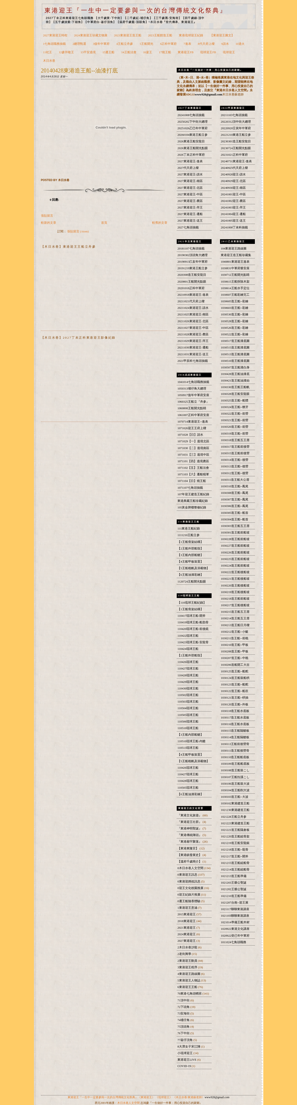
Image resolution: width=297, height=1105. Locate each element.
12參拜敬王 (66, 52)
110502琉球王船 (187, 695)
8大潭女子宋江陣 (189, 1046)
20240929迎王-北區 (233, 181)
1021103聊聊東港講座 (235, 915)
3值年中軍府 (101, 43)
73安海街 (183, 1013)
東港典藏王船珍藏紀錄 (192, 501)
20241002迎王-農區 (233, 201)
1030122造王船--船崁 (234, 691)
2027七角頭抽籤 (187, 227)
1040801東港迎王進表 (235, 261)
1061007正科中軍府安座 (193, 415)
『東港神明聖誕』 (189, 828)
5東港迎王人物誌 (189, 980)
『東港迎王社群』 (189, 822)
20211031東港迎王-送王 (193, 354)
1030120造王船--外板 (234, 704)
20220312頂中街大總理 (236, 121)
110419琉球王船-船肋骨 (193, 622)
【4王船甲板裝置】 (190, 561)
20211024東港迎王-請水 (193, 308)
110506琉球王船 (187, 721)
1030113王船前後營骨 (235, 744)
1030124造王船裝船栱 (235, 678)
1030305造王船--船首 (234, 513)
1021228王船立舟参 (233, 816)
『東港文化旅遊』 (189, 815)
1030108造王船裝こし (235, 770)
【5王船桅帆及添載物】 (193, 568)
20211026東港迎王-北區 (193, 321)
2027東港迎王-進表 (190, 161)
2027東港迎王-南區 (190, 181)
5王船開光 (146, 43)
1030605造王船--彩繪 (234, 301)
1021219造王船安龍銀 (235, 843)
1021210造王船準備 (233, 896)
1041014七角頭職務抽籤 (193, 382)
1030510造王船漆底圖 (235, 361)
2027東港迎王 (186, 940)
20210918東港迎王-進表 (193, 294)
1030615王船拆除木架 (235, 281)
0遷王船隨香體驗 (189, 901)
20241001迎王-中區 (233, 194)
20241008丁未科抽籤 (234, 227)
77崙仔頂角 (185, 1040)
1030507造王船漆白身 (235, 367)
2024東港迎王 (186, 934)
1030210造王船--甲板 (234, 645)
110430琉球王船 (187, 688)
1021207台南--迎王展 (234, 902)
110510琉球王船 (187, 728)
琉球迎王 (229, 52)
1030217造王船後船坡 (235, 605)
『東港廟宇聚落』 (189, 841)
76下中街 (183, 1033)
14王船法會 (128, 52)
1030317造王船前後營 (235, 446)
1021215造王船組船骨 (235, 863)
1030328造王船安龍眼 (235, 394)
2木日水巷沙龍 (187, 947)
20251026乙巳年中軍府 (192, 128)
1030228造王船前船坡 (235, 539)
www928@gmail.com (208, 94)
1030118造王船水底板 (235, 711)
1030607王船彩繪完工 (235, 294)
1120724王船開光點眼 (191, 581)
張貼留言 (47, 215)
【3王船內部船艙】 (190, 555)
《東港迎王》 (146, 1097)
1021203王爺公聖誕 (233, 882)
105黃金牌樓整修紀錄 (191, 507)
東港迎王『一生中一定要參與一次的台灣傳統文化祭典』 (135, 10)
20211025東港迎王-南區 (193, 314)
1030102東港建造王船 (235, 803)
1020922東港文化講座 (235, 929)
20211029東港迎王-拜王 (193, 341)
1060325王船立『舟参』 (193, 401)
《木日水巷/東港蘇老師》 (189, 1097)
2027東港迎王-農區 (190, 201)
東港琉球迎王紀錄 (191, 35)
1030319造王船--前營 (234, 433)
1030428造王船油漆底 (235, 374)
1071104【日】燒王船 (191, 481)
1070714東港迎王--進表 (192, 421)
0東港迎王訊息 (187, 874)
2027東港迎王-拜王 (190, 207)
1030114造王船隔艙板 (235, 737)
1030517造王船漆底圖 (235, 341)
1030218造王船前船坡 (235, 598)
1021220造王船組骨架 (235, 836)
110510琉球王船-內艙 (191, 741)
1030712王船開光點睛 (235, 274)
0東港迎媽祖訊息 (189, 881)
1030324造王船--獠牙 (234, 407)
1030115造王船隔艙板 (235, 730)
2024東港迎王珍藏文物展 (90, 35)
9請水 (225, 43)
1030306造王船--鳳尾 (234, 506)
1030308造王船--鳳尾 (234, 493)
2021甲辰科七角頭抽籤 (192, 361)
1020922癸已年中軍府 (235, 935)
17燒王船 (165, 52)
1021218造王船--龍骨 (234, 849)
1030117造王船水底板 (235, 717)
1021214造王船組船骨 (235, 869)
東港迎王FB (186, 52)
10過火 (240, 43)
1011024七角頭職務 (233, 942)
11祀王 (47, 52)
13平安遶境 (88, 52)
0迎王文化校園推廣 (190, 888)
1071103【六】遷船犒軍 (193, 474)
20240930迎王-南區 (233, 187)
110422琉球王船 (187, 635)
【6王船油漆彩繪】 (190, 574)
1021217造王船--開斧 (234, 856)
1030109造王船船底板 (235, 763)
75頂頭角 (183, 1026)
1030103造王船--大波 (234, 796)
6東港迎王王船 (187, 987)
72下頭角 (183, 1007)
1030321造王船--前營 (234, 420)
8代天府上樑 (206, 43)
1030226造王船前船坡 (235, 552)
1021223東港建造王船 (235, 823)
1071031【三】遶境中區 (193, 454)
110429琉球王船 (187, 682)
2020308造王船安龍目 (191, 274)
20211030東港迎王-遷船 (193, 347)
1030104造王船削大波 (235, 790)
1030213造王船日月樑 (235, 625)
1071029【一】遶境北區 (193, 441)
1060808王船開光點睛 (191, 408)
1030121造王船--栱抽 (234, 697)
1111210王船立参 (188, 535)
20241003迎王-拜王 (233, 207)
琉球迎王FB (208, 52)
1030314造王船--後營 (234, 460)
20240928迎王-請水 (233, 174)
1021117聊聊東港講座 (235, 909)
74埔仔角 (183, 1020)
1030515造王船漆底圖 (235, 347)
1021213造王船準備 (233, 876)
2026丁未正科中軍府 (191, 154)
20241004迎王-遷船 (233, 214)
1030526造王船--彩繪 (234, 327)
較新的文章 (48, 222)
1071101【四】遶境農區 (193, 461)
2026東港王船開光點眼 (192, 148)
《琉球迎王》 (163, 1097)
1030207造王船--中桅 (234, 658)
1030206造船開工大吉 (235, 664)
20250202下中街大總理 (192, 121)
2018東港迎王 (186, 921)
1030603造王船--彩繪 (234, 308)
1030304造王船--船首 (234, 519)
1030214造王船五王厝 (235, 618)
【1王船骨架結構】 (190, 542)
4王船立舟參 (124, 43)
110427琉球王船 (187, 668)
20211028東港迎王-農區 (193, 334)
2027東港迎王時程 (55, 35)
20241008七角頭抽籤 (191, 115)
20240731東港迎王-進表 (236, 161)
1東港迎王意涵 (187, 907)
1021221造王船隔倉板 (235, 830)
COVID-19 (184, 1066)
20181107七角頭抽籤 (190, 248)
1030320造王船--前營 (234, 426)
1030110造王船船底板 (235, 757)
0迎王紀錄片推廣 (189, 894)
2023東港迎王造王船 (127, 35)
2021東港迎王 (186, 927)
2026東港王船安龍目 (191, 141)
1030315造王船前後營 (235, 453)
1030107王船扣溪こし (235, 777)
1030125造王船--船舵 (234, 671)
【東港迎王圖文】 (222, 35)
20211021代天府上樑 (190, 301)
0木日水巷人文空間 (190, 868)
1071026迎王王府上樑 (191, 428)
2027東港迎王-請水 (190, 174)
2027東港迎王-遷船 (190, 214)
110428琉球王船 (187, 675)
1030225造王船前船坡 (235, 559)
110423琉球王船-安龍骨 (193, 642)
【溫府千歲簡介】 (189, 861)
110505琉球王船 (187, 715)
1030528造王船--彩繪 (234, 321)
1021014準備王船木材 (235, 922)
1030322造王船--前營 (234, 413)
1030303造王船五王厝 (235, 526)
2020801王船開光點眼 (191, 281)
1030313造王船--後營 (234, 466)
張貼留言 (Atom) (78, 231)
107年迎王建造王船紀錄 (193, 494)
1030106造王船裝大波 (235, 783)
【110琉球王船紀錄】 (191, 602)
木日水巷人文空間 (128, 1103)
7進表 (187, 43)
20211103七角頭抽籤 (234, 115)
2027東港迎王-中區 (190, 194)
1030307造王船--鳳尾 (234, 499)
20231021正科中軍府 (234, 154)
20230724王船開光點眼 (236, 148)
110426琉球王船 (187, 662)
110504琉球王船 (187, 708)
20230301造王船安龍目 (236, 141)
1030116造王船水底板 (235, 724)
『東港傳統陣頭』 (189, 835)
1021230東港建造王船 (235, 810)
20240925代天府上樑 (234, 168)
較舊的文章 (159, 222)
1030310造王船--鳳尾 (234, 486)
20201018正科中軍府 (191, 288)
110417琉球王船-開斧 (191, 615)
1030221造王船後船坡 (235, 578)
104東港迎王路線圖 (233, 248)
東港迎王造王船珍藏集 (236, 255)
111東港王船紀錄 (188, 528)
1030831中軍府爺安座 (235, 268)
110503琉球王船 (187, 701)
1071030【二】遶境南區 (193, 448)
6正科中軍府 (168, 43)
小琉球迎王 (185, 1053)
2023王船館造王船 (160, 35)
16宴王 (147, 52)
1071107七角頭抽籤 (190, 487)
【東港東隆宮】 (188, 848)
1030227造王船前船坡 (235, 545)
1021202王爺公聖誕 (233, 889)
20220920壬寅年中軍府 (236, 128)
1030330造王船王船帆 (235, 387)
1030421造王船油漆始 (235, 380)
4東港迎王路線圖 (189, 974)
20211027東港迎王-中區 (193, 327)
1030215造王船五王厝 (235, 611)
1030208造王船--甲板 (234, 651)
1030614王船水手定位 (235, 288)
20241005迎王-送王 (233, 220)
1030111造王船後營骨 (235, 750)
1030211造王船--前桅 (234, 638)
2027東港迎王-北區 (190, 187)
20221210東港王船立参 (236, 134)
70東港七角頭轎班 (189, 993)
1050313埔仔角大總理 (191, 388)
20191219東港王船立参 (192, 268)
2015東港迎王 (186, 914)
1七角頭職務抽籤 (54, 43)
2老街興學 (184, 954)
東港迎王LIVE (187, 1059)
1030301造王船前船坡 (235, 532)
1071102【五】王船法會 (193, 467)
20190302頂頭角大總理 (192, 255)
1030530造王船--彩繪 (234, 314)
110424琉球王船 (187, 649)
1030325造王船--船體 (234, 400)
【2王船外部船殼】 (190, 548)
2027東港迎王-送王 (190, 220)
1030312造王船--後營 (234, 473)
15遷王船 (109, 52)
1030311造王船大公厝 (235, 479)
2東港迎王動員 (187, 960)
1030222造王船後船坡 (235, 572)
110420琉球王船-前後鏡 (193, 629)
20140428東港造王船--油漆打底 (79, 70)
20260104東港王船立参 (192, 134)
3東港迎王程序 (187, 967)
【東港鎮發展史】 (189, 855)
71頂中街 (183, 1000)
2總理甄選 (79, 43)
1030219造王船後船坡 (235, 592)
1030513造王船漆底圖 (235, 354)
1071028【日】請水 (190, 434)
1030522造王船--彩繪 (234, 334)
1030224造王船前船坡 (235, 565)
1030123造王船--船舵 (234, 684)
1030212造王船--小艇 (234, 631)
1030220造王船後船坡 (235, 585)
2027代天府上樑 (187, 168)
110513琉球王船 (187, 747)
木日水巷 (49, 60)
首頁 (104, 222)
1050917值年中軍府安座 (193, 395)
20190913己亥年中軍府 (192, 261)
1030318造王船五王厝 (235, 440)
